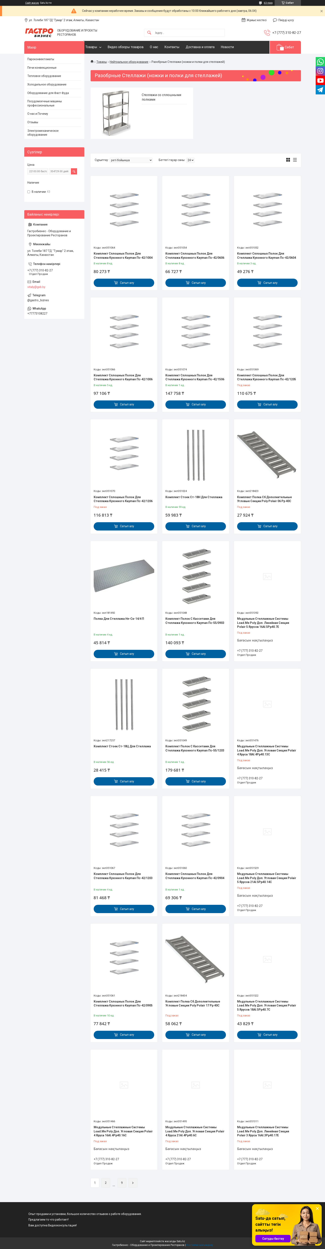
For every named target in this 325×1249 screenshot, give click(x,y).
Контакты (180, 47)
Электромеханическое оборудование (43, 133)
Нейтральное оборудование (129, 61)
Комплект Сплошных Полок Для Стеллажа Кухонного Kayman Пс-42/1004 (123, 255)
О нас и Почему (37, 113)
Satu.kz (181, 1241)
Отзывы (32, 122)
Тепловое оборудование (44, 76)
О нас (162, 47)
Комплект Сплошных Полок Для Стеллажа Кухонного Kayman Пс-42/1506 (194, 377)
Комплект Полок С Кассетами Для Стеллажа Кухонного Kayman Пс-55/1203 (194, 748)
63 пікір (268, 2)
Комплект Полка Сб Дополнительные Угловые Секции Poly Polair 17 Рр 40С (192, 1003)
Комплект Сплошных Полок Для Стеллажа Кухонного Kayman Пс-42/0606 (194, 255)
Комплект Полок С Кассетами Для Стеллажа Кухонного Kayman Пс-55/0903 (194, 620)
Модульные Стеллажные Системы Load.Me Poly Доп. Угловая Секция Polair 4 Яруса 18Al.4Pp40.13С (266, 750)
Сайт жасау (32, 2)
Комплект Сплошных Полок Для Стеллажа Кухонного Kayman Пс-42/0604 (266, 255)
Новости (235, 47)
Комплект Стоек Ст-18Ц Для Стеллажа (122, 746)
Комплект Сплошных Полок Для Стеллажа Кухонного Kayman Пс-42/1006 (123, 377)
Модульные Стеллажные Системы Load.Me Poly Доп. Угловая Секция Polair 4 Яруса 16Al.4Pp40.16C (123, 1131)
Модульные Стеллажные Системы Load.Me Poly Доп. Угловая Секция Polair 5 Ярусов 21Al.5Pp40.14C (266, 878)
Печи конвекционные (42, 67)
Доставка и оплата (208, 47)
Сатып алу (127, 282)
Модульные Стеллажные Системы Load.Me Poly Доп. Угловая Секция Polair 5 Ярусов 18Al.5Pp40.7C (266, 1005)
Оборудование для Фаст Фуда (48, 93)
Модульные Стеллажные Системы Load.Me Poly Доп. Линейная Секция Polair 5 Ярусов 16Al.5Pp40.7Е (263, 622)
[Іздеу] (149, 33)
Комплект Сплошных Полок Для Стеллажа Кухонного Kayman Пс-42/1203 (123, 876)
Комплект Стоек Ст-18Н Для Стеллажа (193, 497)
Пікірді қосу (286, 20)
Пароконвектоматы (40, 59)
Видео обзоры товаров (134, 47)
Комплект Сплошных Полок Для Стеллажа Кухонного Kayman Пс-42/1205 (266, 377)
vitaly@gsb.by (36, 287)
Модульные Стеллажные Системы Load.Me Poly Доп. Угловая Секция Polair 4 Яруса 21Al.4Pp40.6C (194, 1131)
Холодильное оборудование (47, 84)
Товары (100, 47)
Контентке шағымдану (199, 1245)
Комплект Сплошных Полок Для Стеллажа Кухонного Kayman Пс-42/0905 (123, 1003)
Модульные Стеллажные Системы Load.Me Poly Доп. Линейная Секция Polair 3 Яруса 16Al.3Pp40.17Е (263, 1131)
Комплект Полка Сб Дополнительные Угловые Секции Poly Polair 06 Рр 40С (264, 499)
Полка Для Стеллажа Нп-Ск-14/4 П (119, 618)
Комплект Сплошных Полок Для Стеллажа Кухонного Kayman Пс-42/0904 (194, 876)
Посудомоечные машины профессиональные (44, 103)
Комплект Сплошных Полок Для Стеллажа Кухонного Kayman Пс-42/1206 (123, 499)
